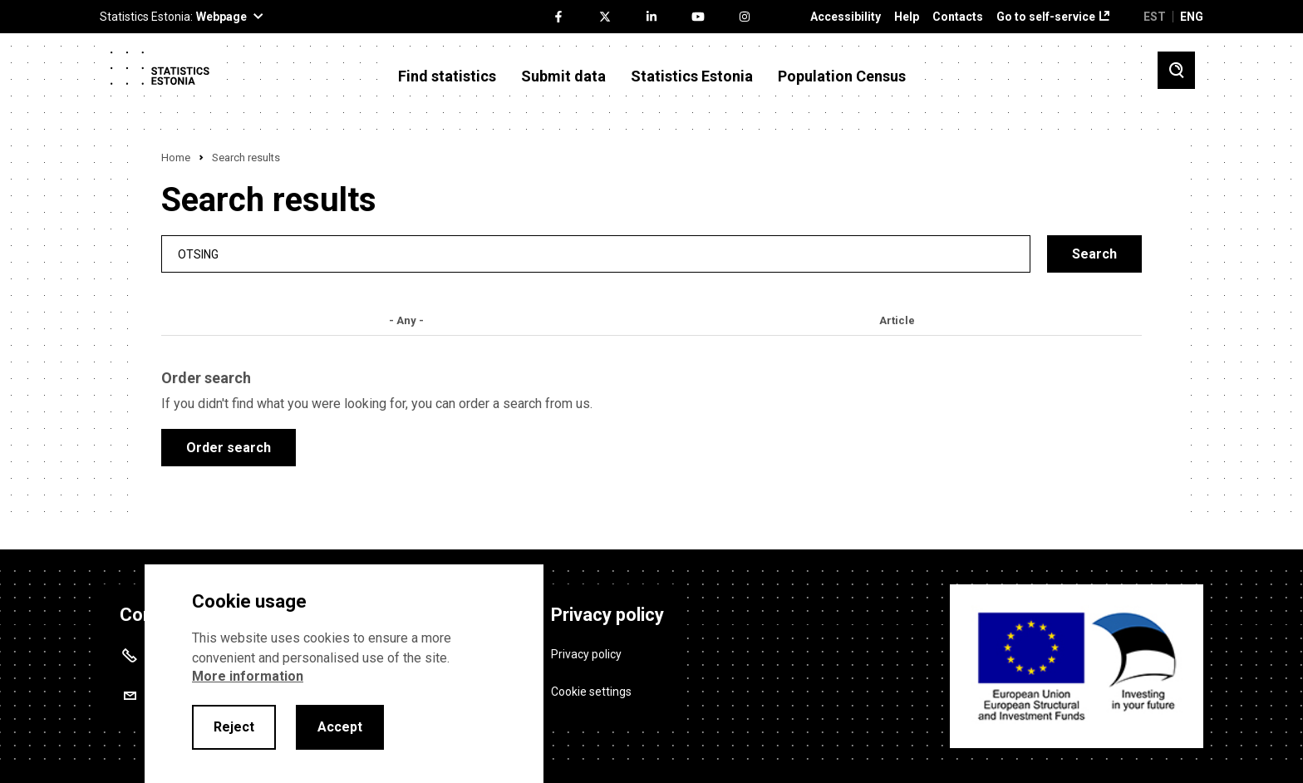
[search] (595, 254)
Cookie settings (591, 691)
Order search (228, 448)
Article (897, 320)
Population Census (842, 76)
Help (906, 17)
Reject (234, 727)
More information (247, 676)
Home (175, 157)
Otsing (198, 254)
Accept (339, 727)
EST (1154, 16)
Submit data (563, 76)
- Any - (406, 320)
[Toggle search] (1176, 70)
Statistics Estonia (692, 76)
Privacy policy (586, 654)
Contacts (957, 17)
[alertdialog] (344, 673)
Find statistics (447, 76)
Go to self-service (1045, 17)
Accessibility (845, 17)
